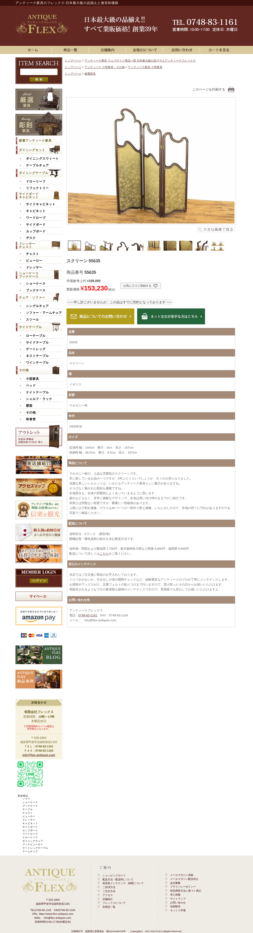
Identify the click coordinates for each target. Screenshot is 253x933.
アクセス (108, 895)
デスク (31, 238)
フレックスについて (114, 902)
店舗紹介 (108, 899)
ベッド (31, 385)
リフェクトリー (37, 188)
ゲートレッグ (36, 349)
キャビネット (36, 211)
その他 (24, 370)
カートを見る (219, 50)
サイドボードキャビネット (29, 195)
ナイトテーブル (37, 392)
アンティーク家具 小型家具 (145, 67)
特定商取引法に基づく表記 (185, 890)
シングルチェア (37, 306)
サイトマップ (178, 898)
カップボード (36, 231)
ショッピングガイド (114, 875)
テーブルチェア (37, 165)
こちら (104, 553)
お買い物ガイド (145, 50)
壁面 (29, 405)
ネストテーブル (37, 356)
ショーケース (36, 283)
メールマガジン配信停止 (184, 879)
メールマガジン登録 (181, 875)
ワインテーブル (37, 362)
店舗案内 (108, 50)
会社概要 (175, 883)
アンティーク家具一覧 (71, 50)
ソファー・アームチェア (44, 312)
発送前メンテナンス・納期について (123, 883)
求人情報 (175, 894)
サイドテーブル (30, 327)
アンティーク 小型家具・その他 (104, 67)
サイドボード (36, 224)
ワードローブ (36, 217)
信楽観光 (175, 906)
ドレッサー (34, 267)
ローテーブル (36, 335)
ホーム (34, 50)
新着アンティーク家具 (35, 140)
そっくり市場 (178, 910)
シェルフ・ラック (39, 399)
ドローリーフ (36, 181)
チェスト (32, 253)
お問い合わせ (182, 50)
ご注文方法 (109, 891)
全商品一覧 (109, 906)
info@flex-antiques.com (38, 755)
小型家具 (32, 378)
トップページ (73, 60)
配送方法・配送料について (118, 879)
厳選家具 (90, 73)
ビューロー (34, 260)
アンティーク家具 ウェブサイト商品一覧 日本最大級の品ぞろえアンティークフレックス (140, 60)
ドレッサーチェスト (27, 245)
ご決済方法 (109, 887)
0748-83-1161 (87, 615)
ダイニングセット (32, 150)
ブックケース (36, 290)
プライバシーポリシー (183, 886)
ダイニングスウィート (42, 158)
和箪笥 (31, 419)
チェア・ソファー (32, 297)
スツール (32, 319)
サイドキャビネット (40, 204)
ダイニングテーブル (33, 173)
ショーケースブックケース (29, 274)
